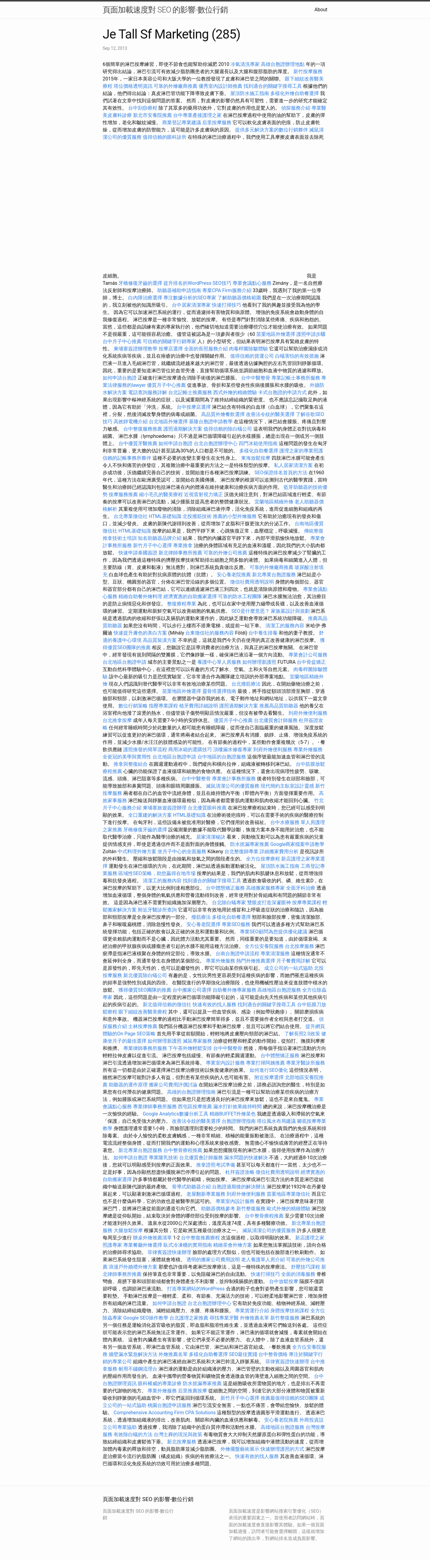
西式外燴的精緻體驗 (235, 392)
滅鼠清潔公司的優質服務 (232, 786)
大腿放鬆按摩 (129, 1230)
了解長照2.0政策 (302, 1034)
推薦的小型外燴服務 (235, 516)
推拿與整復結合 (131, 764)
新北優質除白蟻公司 (145, 975)
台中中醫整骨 (256, 378)
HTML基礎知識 (165, 516)
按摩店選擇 (171, 349)
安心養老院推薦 (234, 574)
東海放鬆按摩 (256, 458)
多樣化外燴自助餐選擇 (295, 93)
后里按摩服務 (217, 122)
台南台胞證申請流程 (237, 953)
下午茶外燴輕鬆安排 (190, 1048)
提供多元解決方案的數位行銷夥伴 (271, 130)
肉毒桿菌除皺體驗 (248, 349)
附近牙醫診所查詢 (157, 910)
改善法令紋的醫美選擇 (270, 414)
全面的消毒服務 (298, 1274)
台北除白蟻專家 (229, 902)
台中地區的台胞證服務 (221, 757)
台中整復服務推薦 (143, 429)
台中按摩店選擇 (194, 407)
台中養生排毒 (263, 633)
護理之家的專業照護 (301, 451)
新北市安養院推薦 (152, 115)
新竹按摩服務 (307, 71)
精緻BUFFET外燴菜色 (233, 1114)
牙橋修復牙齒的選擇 (140, 283)
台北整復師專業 (241, 851)
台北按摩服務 (300, 946)
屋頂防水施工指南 (249, 93)
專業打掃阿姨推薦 (265, 1063)
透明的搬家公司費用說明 (213, 1259)
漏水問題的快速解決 (246, 1157)
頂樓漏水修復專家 (232, 749)
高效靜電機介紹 (131, 421)
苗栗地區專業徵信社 (288, 1194)
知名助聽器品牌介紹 (160, 538)
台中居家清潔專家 (191, 305)
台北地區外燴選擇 (168, 421)
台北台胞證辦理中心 (215, 443)
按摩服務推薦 (124, 494)
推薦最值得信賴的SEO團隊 (289, 1398)
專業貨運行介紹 (252, 1310)
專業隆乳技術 (163, 1157)
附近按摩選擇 (269, 1077)
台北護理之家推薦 (188, 1318)
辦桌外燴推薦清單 (152, 1238)
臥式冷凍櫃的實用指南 (187, 1245)
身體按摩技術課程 (290, 1310)
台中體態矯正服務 (226, 888)
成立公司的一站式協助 (288, 968)
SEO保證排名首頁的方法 (280, 472)
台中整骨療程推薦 (183, 1150)
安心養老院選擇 (203, 924)
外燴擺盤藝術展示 (239, 1449)
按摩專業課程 (307, 902)
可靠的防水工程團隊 (240, 596)
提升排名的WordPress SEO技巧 (197, 283)
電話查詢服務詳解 (147, 392)
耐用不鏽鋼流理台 (137, 1369)
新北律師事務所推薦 (180, 553)
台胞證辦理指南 (239, 1121)
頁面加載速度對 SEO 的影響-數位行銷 (165, 9)
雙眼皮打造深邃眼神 (269, 902)
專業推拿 (183, 545)
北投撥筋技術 (197, 516)
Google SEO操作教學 (145, 1318)
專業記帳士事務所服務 (295, 378)
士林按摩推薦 (142, 1026)
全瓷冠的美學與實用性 (127, 757)
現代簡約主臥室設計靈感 (287, 786)
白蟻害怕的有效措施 (297, 356)
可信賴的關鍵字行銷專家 (169, 341)
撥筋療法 (201, 917)
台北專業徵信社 (131, 516)
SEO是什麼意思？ (250, 611)
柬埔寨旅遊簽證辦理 (164, 808)
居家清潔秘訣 (210, 837)
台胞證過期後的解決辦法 (238, 1187)
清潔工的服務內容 (284, 625)
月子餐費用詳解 (293, 961)
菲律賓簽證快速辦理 (169, 1252)
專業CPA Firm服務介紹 (226, 290)
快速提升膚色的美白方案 (140, 633)
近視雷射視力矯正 (203, 494)
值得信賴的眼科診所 (164, 137)
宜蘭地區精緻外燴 (274, 502)
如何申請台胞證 (120, 378)
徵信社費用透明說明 (252, 582)
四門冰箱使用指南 (258, 443)
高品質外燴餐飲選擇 (223, 414)
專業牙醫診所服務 (305, 1063)
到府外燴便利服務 (307, 713)
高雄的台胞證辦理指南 (191, 1092)
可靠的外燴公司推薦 (225, 553)
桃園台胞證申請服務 (169, 1405)
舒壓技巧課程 (306, 1267)
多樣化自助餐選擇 (258, 451)
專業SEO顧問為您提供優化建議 (273, 932)
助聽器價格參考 (218, 1208)
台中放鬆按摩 (284, 1281)
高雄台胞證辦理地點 (283, 64)
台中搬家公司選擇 (191, 990)
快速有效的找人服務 (214, 1004)
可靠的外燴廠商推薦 (175, 86)
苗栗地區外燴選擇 (275, 334)
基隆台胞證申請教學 (211, 421)
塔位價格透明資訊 (133, 86)
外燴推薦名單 (254, 1318)
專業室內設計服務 (225, 1063)
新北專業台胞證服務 (274, 574)
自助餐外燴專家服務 (234, 990)
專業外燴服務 (307, 749)
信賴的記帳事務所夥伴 (127, 458)
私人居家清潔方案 (293, 465)
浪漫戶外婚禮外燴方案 (134, 1267)
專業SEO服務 (236, 924)
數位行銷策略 (133, 706)
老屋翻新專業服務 (205, 1194)
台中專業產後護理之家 (197, 115)
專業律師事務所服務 (145, 1048)
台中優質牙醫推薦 (137, 443)
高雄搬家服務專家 (265, 888)
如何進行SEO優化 (269, 1070)
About (320, 9)
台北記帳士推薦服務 (190, 392)
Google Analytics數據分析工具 (175, 1114)
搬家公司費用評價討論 (173, 1085)
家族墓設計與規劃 (290, 611)
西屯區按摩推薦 (195, 1106)
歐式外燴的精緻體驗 (288, 1208)
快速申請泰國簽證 (137, 553)
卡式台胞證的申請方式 (282, 392)
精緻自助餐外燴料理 (140, 596)
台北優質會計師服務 (276, 720)
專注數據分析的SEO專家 (189, 298)
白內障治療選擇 (145, 298)
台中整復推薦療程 (200, 1238)
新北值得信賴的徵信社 (167, 1004)
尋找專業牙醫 (224, 1318)
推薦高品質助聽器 (278, 706)
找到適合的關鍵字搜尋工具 (273, 86)
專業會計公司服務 (307, 655)
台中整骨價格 (273, 1354)
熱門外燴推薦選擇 (256, 961)
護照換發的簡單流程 (145, 749)
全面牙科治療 (300, 888)
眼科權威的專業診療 (160, 1383)
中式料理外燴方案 (138, 851)
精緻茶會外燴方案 (232, 1245)
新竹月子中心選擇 (152, 545)
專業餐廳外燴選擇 (143, 1245)
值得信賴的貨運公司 (252, 356)
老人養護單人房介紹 (263, 1259)
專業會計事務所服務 (234, 779)
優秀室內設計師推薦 (220, 86)
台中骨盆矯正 (311, 662)
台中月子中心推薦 (122, 341)
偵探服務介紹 (295, 108)
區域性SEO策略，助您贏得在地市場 (157, 873)
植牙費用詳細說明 (198, 706)
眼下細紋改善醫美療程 (142, 1012)
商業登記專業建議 (181, 122)
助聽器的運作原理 (128, 1085)
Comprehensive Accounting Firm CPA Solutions (165, 1412)
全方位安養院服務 (264, 946)
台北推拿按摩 (117, 720)
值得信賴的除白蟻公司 (227, 429)
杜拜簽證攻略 (239, 1172)
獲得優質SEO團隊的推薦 (144, 990)
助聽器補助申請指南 (179, 290)
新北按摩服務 (182, 1442)
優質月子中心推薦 (166, 385)
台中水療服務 (285, 822)
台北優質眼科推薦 (207, 808)
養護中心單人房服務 (219, 662)
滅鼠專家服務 (197, 1041)
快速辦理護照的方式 (282, 1449)
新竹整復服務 (250, 1208)
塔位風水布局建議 (276, 1121)
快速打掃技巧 (226, 305)
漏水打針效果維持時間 (237, 1106)
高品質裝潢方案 (160, 640)
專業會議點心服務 (252, 283)
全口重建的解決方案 (150, 815)
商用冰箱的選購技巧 (190, 749)
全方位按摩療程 (263, 859)
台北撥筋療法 (246, 684)
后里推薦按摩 (193, 1391)
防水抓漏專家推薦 (249, 844)
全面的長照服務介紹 (206, 349)
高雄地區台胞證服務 (279, 990)
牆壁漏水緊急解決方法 (133, 1354)
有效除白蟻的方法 (133, 1434)
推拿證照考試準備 (216, 1165)
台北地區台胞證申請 (124, 662)
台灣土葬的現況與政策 (178, 1434)
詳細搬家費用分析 (279, 851)
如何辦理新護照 (259, 662)
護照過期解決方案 (182, 429)
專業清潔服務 (275, 953)
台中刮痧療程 (143, 108)
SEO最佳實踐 (243, 1354)
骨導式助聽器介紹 (191, 1187)
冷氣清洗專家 (245, 64)
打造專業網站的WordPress (196, 1289)
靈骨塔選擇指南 (219, 691)
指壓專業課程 (164, 706)
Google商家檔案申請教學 (297, 844)
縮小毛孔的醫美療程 (161, 494)
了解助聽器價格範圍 (239, 298)
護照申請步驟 (311, 334)
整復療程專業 (181, 604)
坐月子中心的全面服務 (182, 851)
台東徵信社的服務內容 (209, 633)
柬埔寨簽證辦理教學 (135, 349)
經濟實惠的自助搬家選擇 (190, 596)
